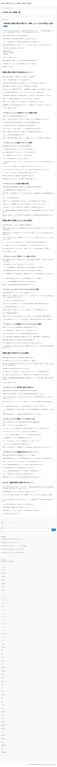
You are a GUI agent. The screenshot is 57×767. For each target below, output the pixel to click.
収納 (2, 650)
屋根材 (2, 677)
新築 (2, 701)
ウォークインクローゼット (6, 599)
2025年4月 (3, 576)
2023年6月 (3, 590)
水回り (2, 715)
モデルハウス (3, 633)
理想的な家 (3, 725)
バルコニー (3, 623)
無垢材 (2, 721)
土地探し (3, 657)
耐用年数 (3, 738)
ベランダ (3, 626)
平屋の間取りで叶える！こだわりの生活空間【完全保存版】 (12, 552)
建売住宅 (3, 694)
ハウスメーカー (4, 616)
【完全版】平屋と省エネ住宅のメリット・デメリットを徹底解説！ (14, 545)
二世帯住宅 (3, 647)
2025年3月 (3, 580)
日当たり (3, 704)
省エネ (2, 731)
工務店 (2, 681)
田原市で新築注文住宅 (8, 30)
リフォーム (3, 640)
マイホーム (3, 630)
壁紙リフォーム (4, 660)
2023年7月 (3, 586)
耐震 (2, 742)
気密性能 (3, 711)
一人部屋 (3, 643)
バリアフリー (3, 620)
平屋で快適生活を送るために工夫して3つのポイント (11, 542)
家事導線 (3, 674)
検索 (2, 527)
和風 (2, 654)
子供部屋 (3, 670)
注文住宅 (3, 718)
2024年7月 (3, 583)
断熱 (2, 698)
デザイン (3, 613)
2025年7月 (3, 569)
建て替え (3, 691)
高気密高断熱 (3, 752)
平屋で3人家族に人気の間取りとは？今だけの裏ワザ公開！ (12, 549)
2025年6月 (3, 573)
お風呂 (2, 606)
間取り (2, 748)
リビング (3, 637)
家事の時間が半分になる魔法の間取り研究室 (16, 3)
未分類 (2, 708)
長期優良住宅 (3, 745)
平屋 (2, 684)
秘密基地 (3, 735)
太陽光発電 (3, 667)
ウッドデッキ (3, 603)
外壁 (2, 664)
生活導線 (3, 728)
